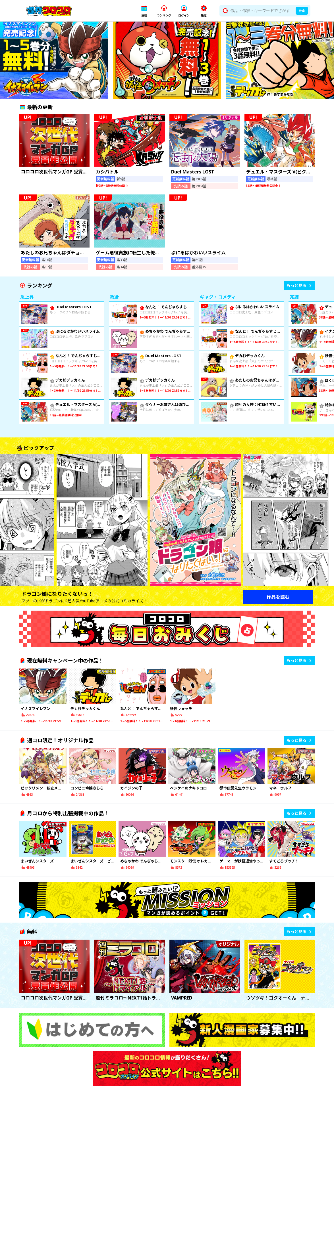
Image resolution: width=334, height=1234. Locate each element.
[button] (144, 11)
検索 (302, 11)
